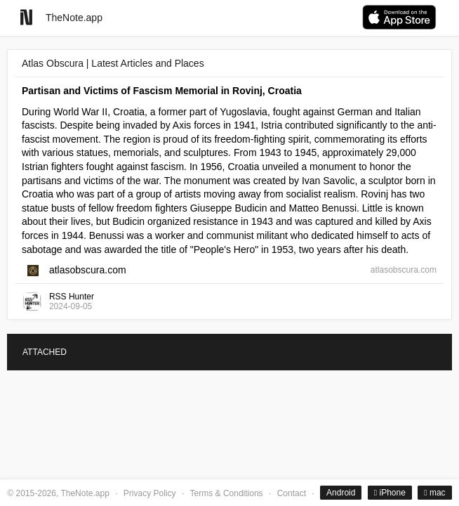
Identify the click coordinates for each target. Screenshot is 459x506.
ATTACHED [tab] (44, 352)
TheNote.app (74, 17)
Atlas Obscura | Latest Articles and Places (113, 63)
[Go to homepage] (26, 17)
